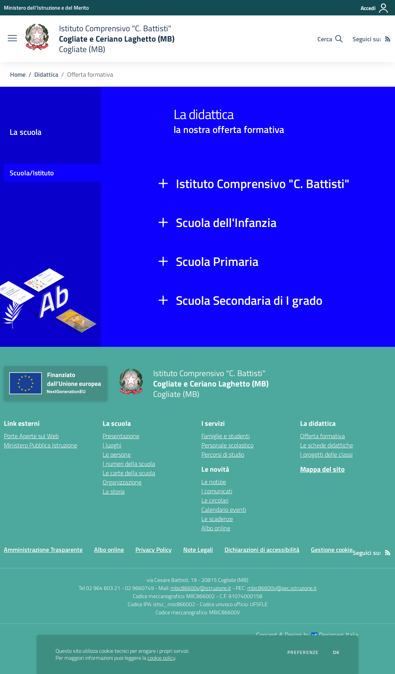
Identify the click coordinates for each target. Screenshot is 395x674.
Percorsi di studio (222, 454)
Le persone (117, 454)
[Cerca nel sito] (330, 39)
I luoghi (112, 445)
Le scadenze (217, 518)
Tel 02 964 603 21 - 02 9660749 (116, 588)
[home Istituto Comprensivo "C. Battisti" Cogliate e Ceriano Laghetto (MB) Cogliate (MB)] (99, 38)
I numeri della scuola (129, 463)
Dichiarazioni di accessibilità (262, 549)
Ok (336, 652)
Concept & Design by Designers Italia (307, 634)
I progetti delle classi (326, 454)
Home (17, 74)
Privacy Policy (153, 549)
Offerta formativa (322, 435)
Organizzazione (122, 482)
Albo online (215, 528)
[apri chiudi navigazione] (12, 39)
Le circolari (214, 500)
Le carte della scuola (129, 472)
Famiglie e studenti (225, 435)
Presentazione (121, 435)
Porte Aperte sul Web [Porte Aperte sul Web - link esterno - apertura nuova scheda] (31, 435)
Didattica (46, 74)
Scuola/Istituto (32, 173)
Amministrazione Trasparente (43, 549)
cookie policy (161, 658)
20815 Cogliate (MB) (224, 580)
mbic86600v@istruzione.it (200, 588)
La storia (114, 491)
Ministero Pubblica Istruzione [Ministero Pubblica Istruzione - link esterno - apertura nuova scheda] (40, 445)
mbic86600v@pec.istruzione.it (282, 588)
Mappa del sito (322, 469)
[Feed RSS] (387, 38)
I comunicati (216, 491)
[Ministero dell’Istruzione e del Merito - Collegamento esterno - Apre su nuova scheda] (46, 7)
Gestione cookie (332, 549)
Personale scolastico (227, 445)
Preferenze (303, 652)
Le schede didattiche (326, 445)
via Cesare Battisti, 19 (172, 580)
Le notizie (213, 481)
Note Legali (198, 549)
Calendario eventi (223, 509)
